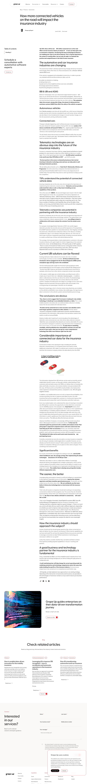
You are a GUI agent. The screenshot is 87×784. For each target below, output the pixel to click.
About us (28, 4)
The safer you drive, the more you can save (62, 418)
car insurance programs (66, 96)
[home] (16, 4)
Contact (71, 4)
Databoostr (60, 776)
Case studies (45, 4)
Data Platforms (34, 781)
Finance (46, 779)
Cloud (32, 776)
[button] (36, 4)
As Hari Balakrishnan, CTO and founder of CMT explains (65, 244)
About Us (20, 773)
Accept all (55, 770)
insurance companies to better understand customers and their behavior (59, 311)
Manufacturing (48, 781)
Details (64, 770)
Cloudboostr (60, 779)
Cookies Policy (57, 767)
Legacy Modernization (36, 779)
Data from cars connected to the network (51, 322)
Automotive (47, 776)
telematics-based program (65, 276)
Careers (62, 4)
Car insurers (60, 136)
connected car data (49, 556)
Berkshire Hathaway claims (47, 196)
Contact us (8, 72)
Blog (72, 776)
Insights (73, 779)
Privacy (81, 765)
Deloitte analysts (47, 111)
